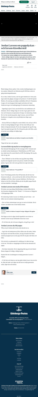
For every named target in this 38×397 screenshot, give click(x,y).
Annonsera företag (19, 366)
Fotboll (3, 51)
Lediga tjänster (19, 369)
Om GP (19, 376)
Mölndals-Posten (26, 388)
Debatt (32, 10)
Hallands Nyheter (10, 387)
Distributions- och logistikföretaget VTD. (27, 389)
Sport (13, 10)
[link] (7, 6)
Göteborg (8, 10)
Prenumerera (19, 340)
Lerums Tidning (7, 388)
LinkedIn (19, 360)
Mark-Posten (13, 388)
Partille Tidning (32, 388)
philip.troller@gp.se (10, 273)
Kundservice (19, 344)
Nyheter (3, 10)
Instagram (19, 353)
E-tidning (19, 342)
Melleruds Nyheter (19, 388)
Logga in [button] (33, 2)
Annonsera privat (19, 368)
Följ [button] (34, 272)
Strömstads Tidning (11, 389)
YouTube (19, 358)
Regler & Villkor (19, 371)
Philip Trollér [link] (4, 65)
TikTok (19, 355)
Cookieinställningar (19, 373)
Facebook (19, 351)
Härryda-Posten (22, 387)
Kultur (27, 10)
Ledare (23, 10)
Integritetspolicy (19, 374)
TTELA (16, 389)
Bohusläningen (4, 387)
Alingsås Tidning (34, 385)
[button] (35, 6)
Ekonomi (18, 10)
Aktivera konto (19, 345)
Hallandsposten (16, 387)
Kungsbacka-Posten (29, 387)
